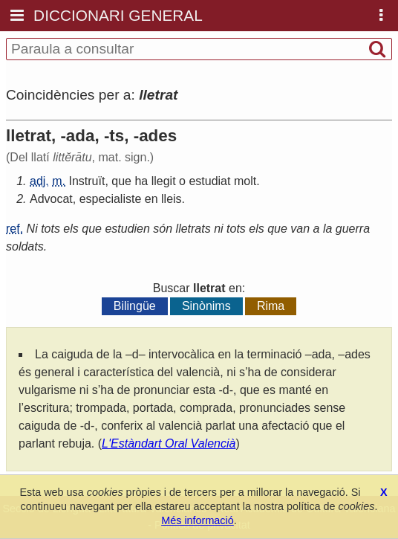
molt (245, 181)
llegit (163, 181)
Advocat (51, 199)
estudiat (209, 181)
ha (141, 181)
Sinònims (206, 306)
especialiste (110, 199)
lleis (171, 199)
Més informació (197, 520)
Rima (270, 306)
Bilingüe (135, 306)
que (121, 181)
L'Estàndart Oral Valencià (168, 443)
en (151, 199)
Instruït (86, 181)
